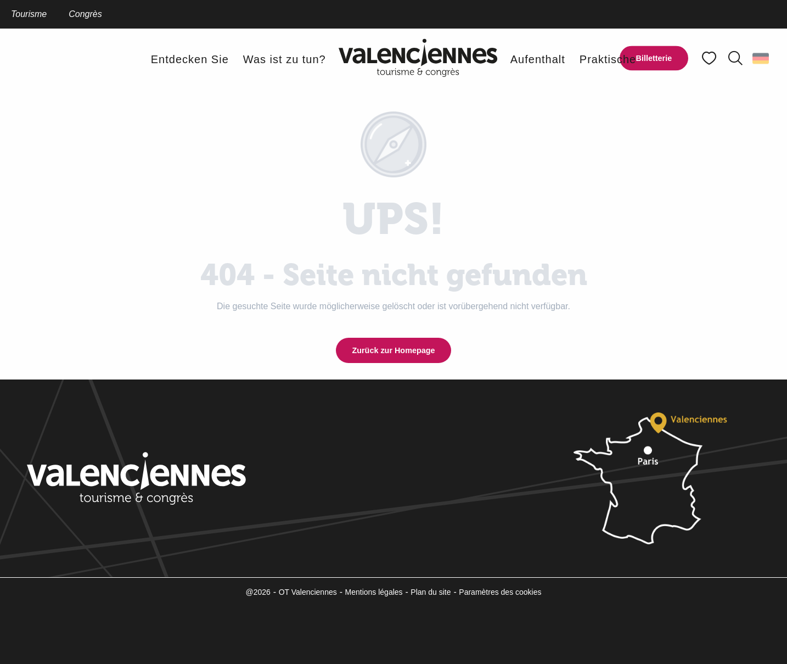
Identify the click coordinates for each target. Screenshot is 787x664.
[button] (735, 58)
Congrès (85, 14)
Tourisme (29, 14)
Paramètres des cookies (500, 592)
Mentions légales (374, 592)
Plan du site (431, 592)
